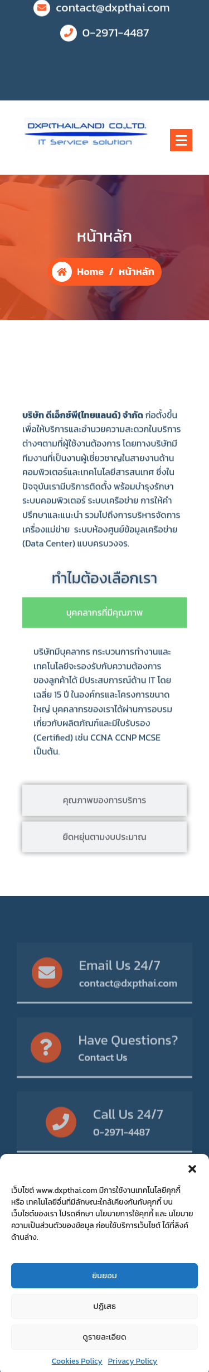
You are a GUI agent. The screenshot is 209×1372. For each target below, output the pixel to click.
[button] (192, 1199)
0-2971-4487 (115, 23)
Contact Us (102, 1074)
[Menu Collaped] (181, 140)
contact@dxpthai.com (128, 1000)
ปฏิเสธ (104, 1337)
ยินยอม (104, 1307)
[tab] (104, 655)
